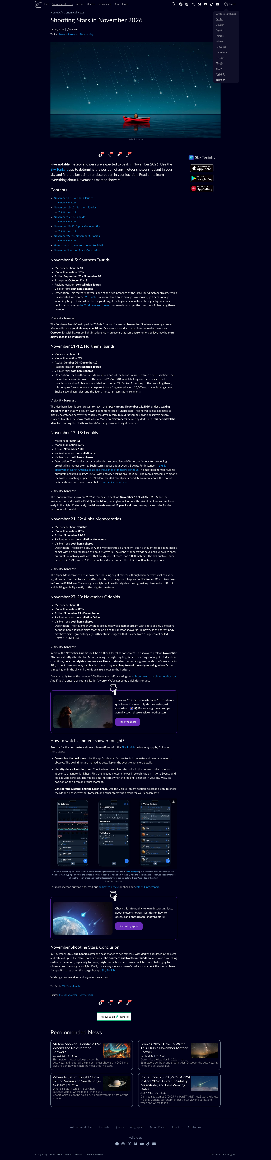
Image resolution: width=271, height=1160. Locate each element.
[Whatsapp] (127, 155)
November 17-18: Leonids (69, 217)
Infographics (137, 1127)
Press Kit (68, 1154)
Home (54, 12)
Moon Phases (158, 1127)
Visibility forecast (67, 203)
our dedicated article (114, 482)
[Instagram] (187, 4)
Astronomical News (71, 12)
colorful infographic (147, 887)
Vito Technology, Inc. (115, 881)
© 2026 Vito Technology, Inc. (223, 1154)
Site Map (79, 1154)
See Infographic (128, 926)
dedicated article (109, 887)
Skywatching (86, 34)
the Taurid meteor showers (95, 305)
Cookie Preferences (94, 1154)
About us (177, 1127)
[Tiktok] (211, 4)
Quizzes (119, 1127)
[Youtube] (205, 4)
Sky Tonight (59, 169)
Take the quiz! (127, 722)
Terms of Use (56, 1154)
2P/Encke (91, 297)
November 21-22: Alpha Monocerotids (77, 226)
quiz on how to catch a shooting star (154, 676)
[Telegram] (118, 155)
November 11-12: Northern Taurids (75, 207)
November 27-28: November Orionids (77, 236)
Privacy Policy (41, 1154)
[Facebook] (181, 4)
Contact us (194, 1127)
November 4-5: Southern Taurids (73, 198)
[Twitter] (193, 4)
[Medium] (199, 4)
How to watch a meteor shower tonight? (78, 245)
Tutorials (104, 1127)
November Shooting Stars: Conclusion (77, 250)
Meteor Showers (68, 34)
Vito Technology (136, 139)
